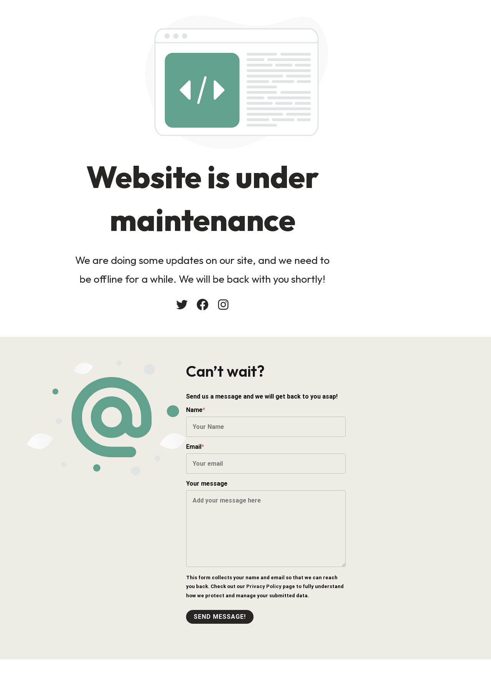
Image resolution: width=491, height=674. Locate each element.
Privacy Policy (263, 594)
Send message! (279, 624)
